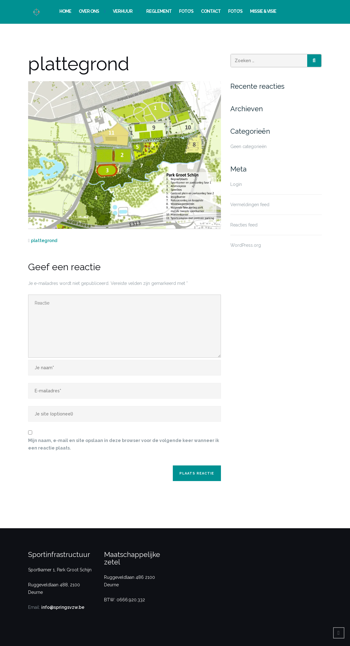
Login (236, 184)
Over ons (89, 11)
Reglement (159, 11)
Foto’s (186, 11)
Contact (211, 11)
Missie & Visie (263, 11)
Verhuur (122, 11)
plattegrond (44, 240)
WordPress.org (245, 245)
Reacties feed (244, 224)
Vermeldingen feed (249, 204)
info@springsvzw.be (62, 607)
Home (65, 11)
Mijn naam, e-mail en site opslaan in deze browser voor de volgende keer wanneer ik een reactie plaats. (123, 444)
